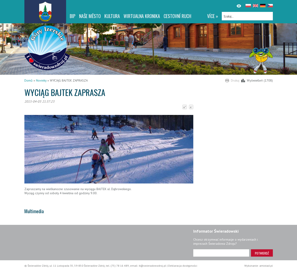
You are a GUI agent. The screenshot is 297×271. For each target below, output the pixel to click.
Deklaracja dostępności (182, 265)
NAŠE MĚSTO (90, 16)
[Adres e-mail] (221, 253)
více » (212, 16)
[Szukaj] (247, 16)
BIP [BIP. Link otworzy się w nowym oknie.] (72, 16)
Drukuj (235, 80)
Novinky (41, 80)
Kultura (112, 16)
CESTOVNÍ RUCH (177, 16)
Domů (28, 80)
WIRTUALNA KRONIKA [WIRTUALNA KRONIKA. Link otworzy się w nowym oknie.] (142, 16)
